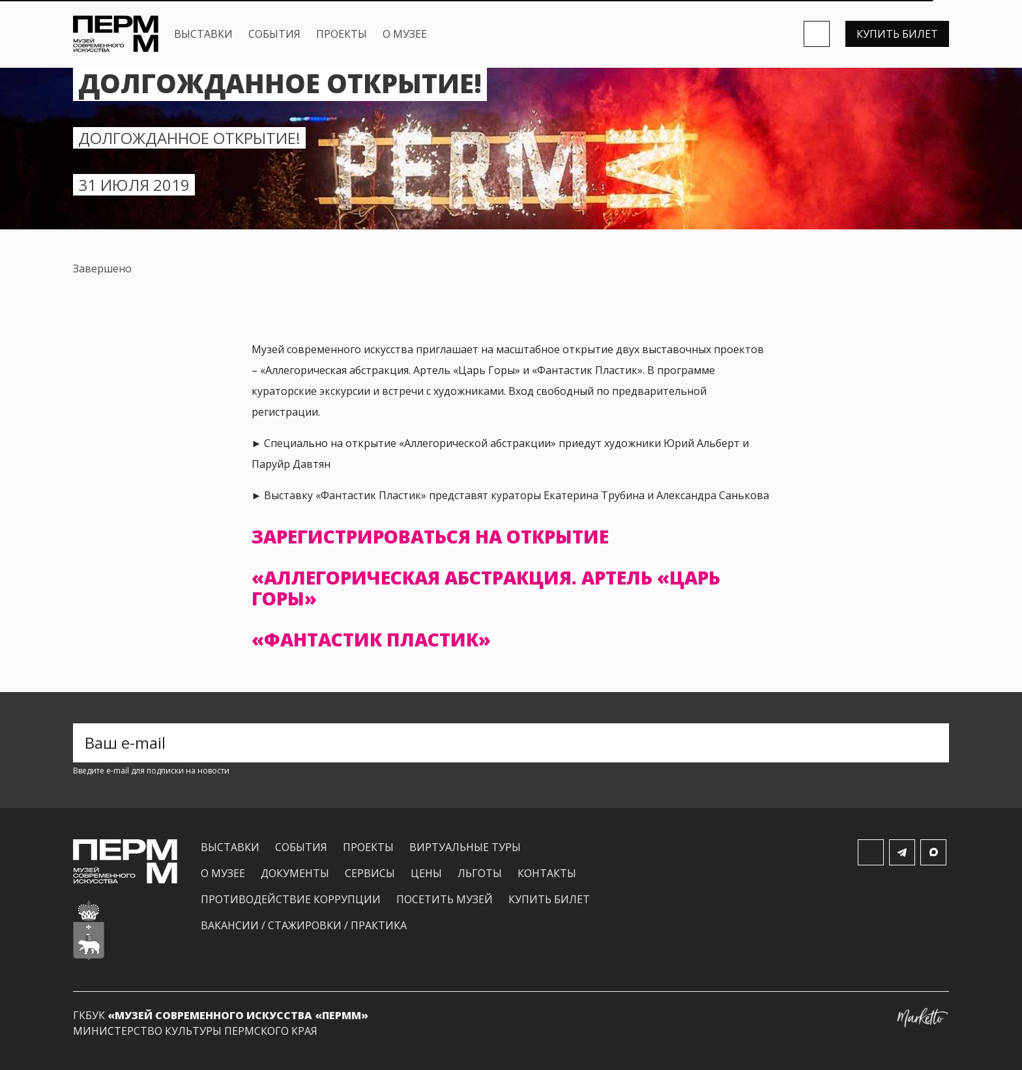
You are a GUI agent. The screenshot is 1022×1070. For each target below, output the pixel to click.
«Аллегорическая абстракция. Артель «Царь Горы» (486, 588)
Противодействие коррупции (291, 899)
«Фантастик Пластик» (371, 639)
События (274, 34)
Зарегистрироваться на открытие (430, 536)
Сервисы (370, 873)
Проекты (341, 34)
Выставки (203, 34)
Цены (426, 873)
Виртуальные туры (465, 847)
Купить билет (897, 34)
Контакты (547, 873)
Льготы (480, 873)
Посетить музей (444, 899)
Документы (295, 873)
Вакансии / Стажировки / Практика (304, 925)
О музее (405, 34)
